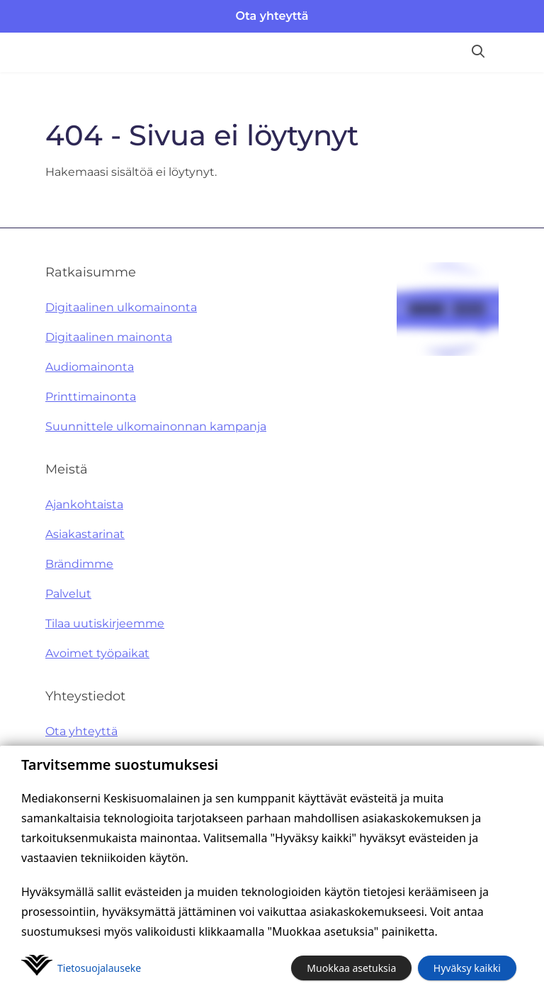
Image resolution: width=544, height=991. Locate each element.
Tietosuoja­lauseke (99, 968)
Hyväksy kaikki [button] (467, 968)
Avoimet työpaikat (97, 653)
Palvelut (68, 593)
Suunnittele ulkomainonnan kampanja (155, 426)
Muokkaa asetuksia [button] (351, 968)
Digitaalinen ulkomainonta (121, 307)
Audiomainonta (89, 367)
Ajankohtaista (84, 504)
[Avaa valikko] (520, 52)
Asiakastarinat (85, 534)
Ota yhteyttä (272, 16)
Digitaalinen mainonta (108, 337)
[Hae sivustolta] (478, 52)
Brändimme (79, 564)
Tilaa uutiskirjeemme (104, 623)
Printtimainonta (90, 396)
